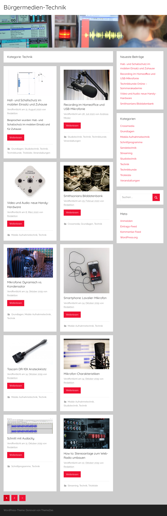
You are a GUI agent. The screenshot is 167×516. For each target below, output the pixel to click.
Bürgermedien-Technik (35, 7)
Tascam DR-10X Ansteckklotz (26, 369)
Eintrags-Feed (128, 226)
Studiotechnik (32, 148)
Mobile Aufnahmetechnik (24, 235)
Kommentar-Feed (130, 231)
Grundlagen (17, 148)
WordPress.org (129, 237)
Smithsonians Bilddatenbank (83, 196)
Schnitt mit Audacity (20, 438)
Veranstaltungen (41, 153)
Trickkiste (27, 153)
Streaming (73, 485)
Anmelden (126, 220)
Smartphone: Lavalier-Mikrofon (85, 298)
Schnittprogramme (21, 466)
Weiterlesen (15, 137)
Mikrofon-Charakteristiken (82, 374)
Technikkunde (14, 153)
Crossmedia (74, 224)
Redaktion (12, 113)
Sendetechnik (128, 147)
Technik (44, 148)
